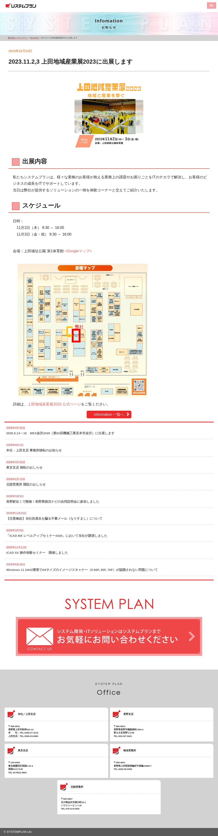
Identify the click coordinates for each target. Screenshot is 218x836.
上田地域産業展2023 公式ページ (54, 404)
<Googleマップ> (78, 251)
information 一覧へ (109, 414)
